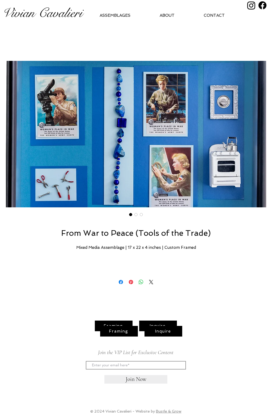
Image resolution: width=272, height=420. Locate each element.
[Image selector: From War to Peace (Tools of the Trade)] (130, 214)
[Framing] (119, 331)
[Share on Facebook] (121, 282)
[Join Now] (135, 379)
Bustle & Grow (168, 411)
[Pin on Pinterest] (131, 282)
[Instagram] (251, 5)
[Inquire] (163, 331)
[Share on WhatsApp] (141, 282)
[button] (177, 15)
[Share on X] (151, 282)
